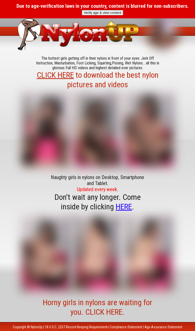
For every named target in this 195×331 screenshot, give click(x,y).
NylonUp (37, 327)
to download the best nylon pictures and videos (97, 79)
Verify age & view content (102, 13)
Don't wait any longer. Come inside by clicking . (98, 201)
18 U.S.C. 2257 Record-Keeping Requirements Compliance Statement (93, 327)
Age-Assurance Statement (163, 327)
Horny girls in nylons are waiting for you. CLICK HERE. (97, 307)
